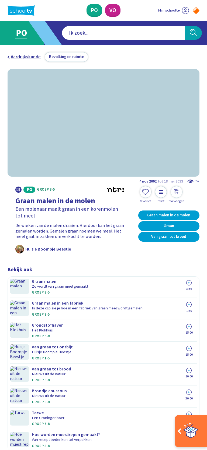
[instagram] (22, 400)
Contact (17, 312)
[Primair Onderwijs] (94, 10)
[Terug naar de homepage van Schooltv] (21, 10)
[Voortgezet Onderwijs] (112, 10)
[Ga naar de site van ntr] (191, 414)
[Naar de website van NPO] (196, 10)
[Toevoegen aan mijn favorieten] (145, 194)
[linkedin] (34, 400)
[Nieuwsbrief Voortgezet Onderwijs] (151, 355)
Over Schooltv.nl (27, 327)
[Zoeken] (193, 33)
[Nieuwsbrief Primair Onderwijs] (151, 338)
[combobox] (95, 33)
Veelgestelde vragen (32, 319)
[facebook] (10, 400)
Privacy (16, 335)
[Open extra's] (191, 431)
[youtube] (46, 400)
